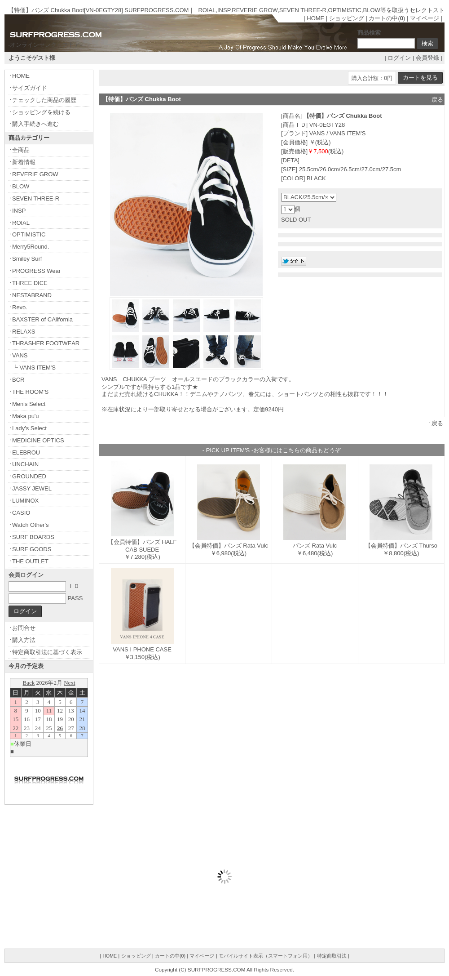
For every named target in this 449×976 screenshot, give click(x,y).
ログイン (399, 57)
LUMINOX (25, 500)
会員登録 (427, 57)
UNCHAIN (25, 464)
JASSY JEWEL (32, 488)
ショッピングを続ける (41, 112)
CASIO (21, 512)
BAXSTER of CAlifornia (42, 319)
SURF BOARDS (33, 537)
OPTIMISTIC (28, 234)
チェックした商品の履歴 (44, 100)
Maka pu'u (25, 416)
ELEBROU (26, 452)
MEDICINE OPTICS (38, 440)
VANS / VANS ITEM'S (337, 133)
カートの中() (387, 18)
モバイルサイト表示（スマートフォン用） (266, 955)
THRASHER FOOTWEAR (45, 343)
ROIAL (21, 222)
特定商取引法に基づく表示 (47, 652)
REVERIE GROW (35, 174)
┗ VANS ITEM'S (34, 367)
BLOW (20, 186)
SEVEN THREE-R (35, 198)
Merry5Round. (30, 246)
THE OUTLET (30, 561)
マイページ (424, 18)
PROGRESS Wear (36, 270)
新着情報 (23, 162)
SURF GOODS (31, 549)
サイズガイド (29, 88)
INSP (19, 210)
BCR (18, 379)
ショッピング (346, 18)
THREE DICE (30, 283)
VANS (19, 355)
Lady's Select (29, 428)
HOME (315, 18)
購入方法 (23, 640)
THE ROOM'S (30, 391)
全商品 (21, 150)
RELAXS (23, 331)
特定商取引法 (332, 955)
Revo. (19, 307)
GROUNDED (29, 476)
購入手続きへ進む (35, 123)
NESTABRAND (32, 295)
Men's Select (28, 404)
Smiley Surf (27, 258)
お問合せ (23, 627)
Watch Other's (30, 524)
